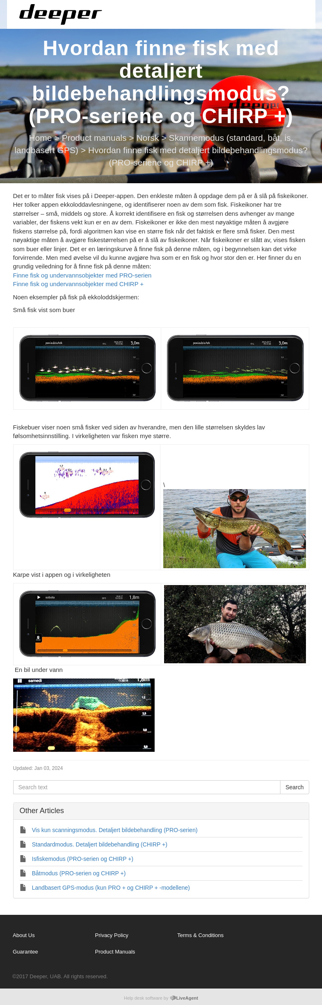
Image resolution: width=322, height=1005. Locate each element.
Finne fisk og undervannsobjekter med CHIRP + (79, 283)
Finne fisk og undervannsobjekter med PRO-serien (82, 275)
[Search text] (147, 787)
